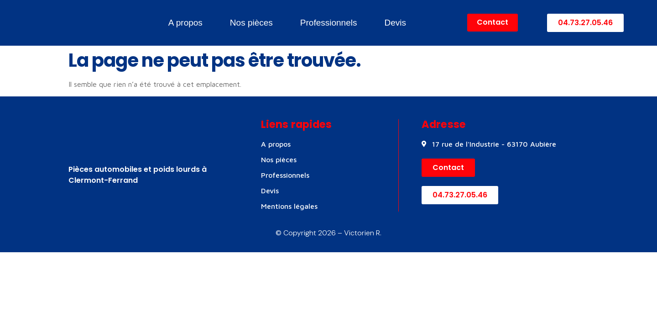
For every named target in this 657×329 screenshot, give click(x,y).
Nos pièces (251, 22)
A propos (185, 22)
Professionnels (328, 22)
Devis (395, 22)
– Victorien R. (358, 233)
